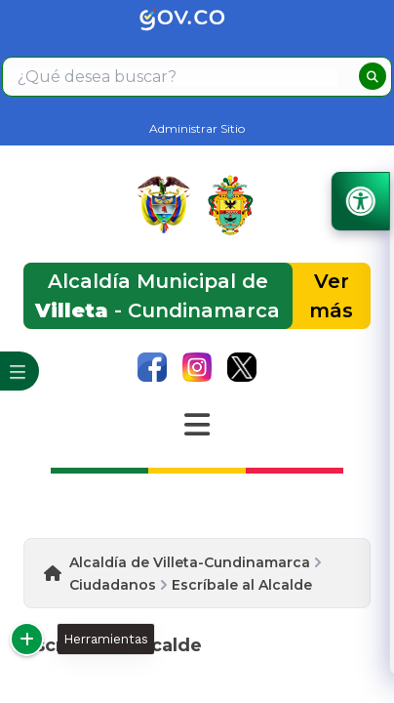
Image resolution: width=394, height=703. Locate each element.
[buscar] (372, 76)
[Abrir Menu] (197, 424)
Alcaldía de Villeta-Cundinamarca (189, 562)
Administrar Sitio (197, 128)
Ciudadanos (112, 585)
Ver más (331, 295)
